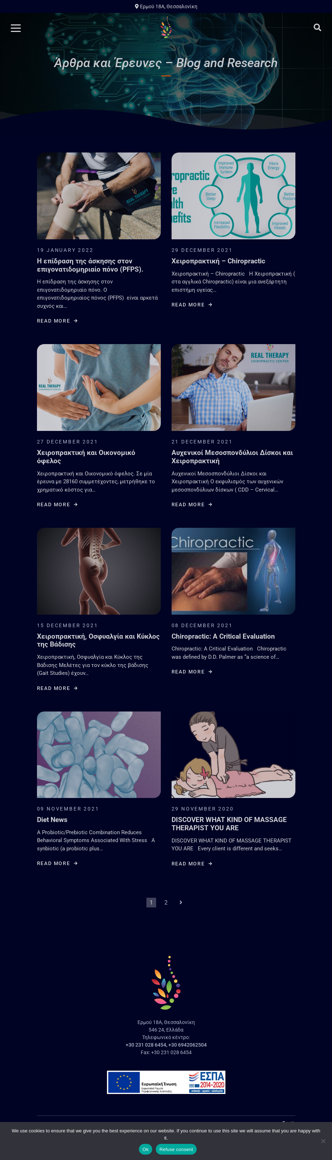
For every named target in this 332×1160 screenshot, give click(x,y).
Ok (145, 1149)
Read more (57, 321)
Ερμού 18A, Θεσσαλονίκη (166, 6)
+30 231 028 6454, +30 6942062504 (166, 1045)
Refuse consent (176, 1149)
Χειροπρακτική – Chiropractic (218, 261)
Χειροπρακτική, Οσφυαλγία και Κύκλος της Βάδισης (98, 641)
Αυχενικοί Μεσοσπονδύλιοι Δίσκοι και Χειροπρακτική (232, 457)
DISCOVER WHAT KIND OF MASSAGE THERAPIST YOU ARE (229, 824)
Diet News (52, 820)
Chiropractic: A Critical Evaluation (223, 636)
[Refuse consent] (323, 1141)
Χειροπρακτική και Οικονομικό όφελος (86, 457)
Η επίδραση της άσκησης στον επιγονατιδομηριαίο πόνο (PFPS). (90, 265)
